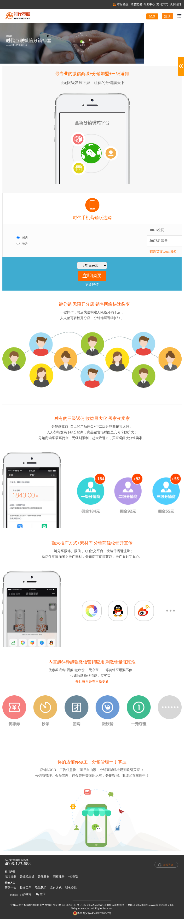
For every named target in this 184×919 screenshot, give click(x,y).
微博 (26, 894)
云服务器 (43, 876)
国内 (25, 237)
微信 (41, 894)
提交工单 (25, 887)
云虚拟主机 (27, 876)
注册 (167, 16)
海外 (25, 243)
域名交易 (71, 887)
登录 (152, 16)
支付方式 (56, 887)
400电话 (73, 876)
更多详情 (92, 284)
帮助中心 (10, 887)
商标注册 (58, 876)
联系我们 (40, 887)
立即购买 (92, 275)
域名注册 (10, 876)
